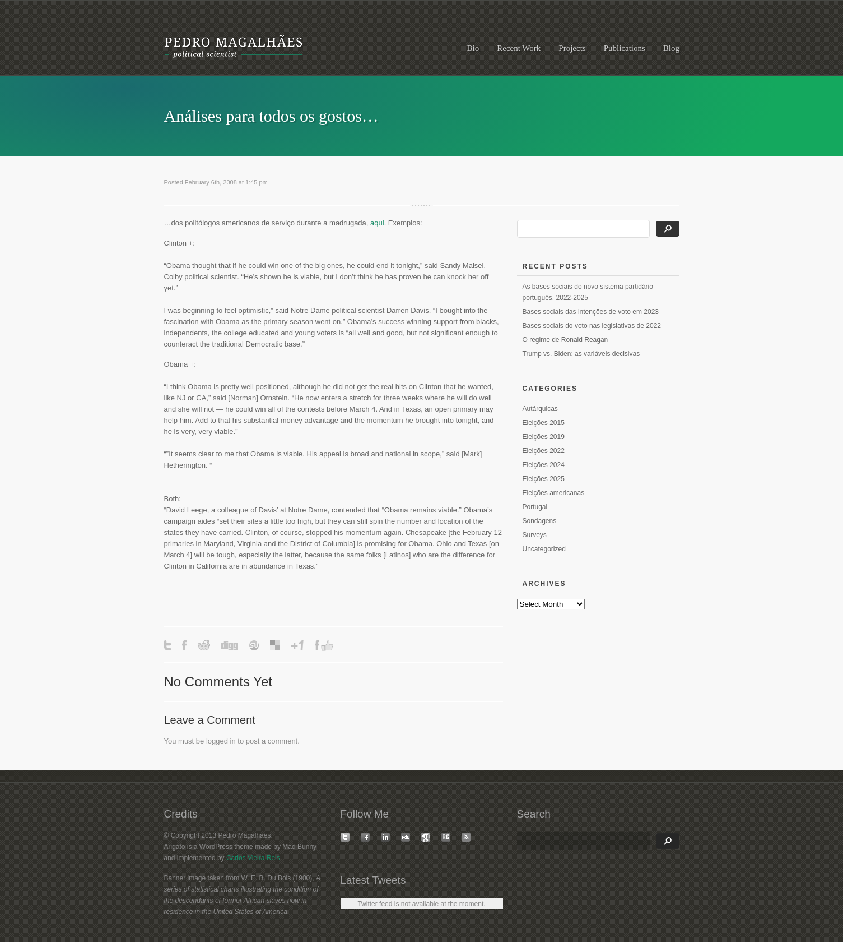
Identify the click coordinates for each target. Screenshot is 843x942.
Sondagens (540, 521)
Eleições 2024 (544, 465)
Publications (624, 48)
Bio (473, 48)
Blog (671, 48)
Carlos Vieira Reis (253, 858)
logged (217, 741)
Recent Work (519, 48)
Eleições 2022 (544, 451)
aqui (377, 223)
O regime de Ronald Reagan (565, 340)
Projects (571, 48)
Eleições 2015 (544, 423)
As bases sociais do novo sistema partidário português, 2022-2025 (588, 292)
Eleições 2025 (544, 479)
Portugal (535, 507)
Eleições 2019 (544, 437)
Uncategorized (544, 549)
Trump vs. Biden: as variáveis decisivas (581, 354)
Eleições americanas (554, 493)
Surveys (535, 535)
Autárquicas (540, 409)
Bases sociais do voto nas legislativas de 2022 (592, 326)
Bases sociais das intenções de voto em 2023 (591, 312)
